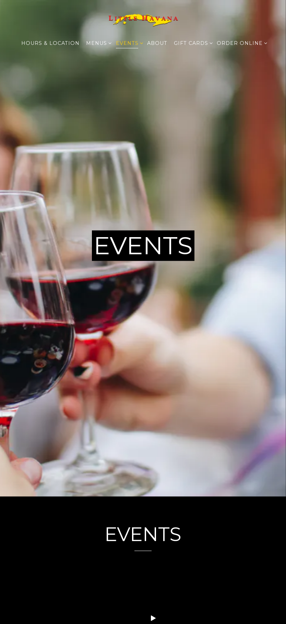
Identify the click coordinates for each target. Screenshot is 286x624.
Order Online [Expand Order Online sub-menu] (240, 42)
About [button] (157, 43)
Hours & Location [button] (50, 43)
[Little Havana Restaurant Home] (143, 19)
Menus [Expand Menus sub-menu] (97, 42)
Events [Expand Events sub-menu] (128, 42)
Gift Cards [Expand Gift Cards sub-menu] (192, 42)
